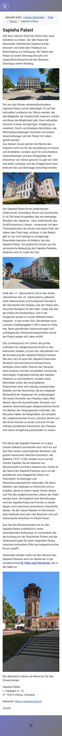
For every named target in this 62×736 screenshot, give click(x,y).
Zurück (7, 708)
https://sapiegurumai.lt (28, 701)
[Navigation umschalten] (5, 6)
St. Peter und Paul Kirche (35, 563)
